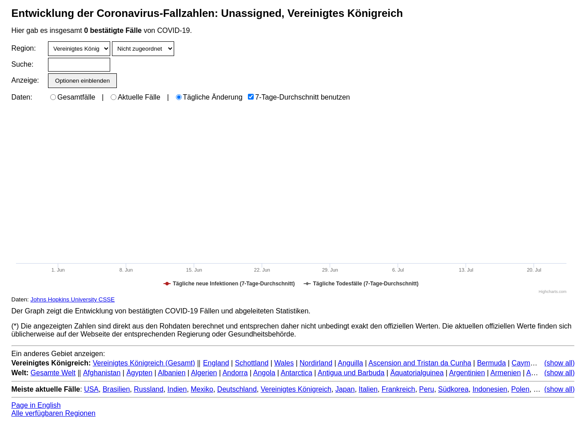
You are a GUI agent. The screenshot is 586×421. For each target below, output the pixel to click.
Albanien (171, 373)
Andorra (235, 373)
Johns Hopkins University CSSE (73, 299)
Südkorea (453, 389)
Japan (345, 389)
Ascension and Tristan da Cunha (419, 363)
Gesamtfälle (72, 97)
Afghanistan (102, 373)
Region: (24, 48)
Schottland (252, 363)
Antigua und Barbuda (351, 373)
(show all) (559, 363)
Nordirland (315, 363)
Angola (264, 373)
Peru (426, 389)
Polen (520, 389)
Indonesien (489, 389)
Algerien (204, 373)
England (216, 363)
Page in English (36, 405)
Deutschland (237, 389)
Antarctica (296, 373)
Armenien (505, 373)
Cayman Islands (537, 363)
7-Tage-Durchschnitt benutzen (299, 97)
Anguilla (350, 363)
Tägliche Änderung (209, 97)
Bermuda (491, 363)
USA (91, 389)
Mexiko (202, 389)
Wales (284, 363)
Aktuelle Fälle (135, 97)
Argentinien (467, 373)
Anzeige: (25, 80)
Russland (148, 389)
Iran (539, 389)
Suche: (23, 64)
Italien (368, 389)
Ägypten (139, 373)
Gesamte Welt (53, 373)
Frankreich (398, 389)
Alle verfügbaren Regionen (54, 413)
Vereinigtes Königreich (296, 389)
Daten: (22, 97)
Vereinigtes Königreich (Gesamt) (144, 363)
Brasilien (116, 389)
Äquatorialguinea (416, 373)
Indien (177, 389)
